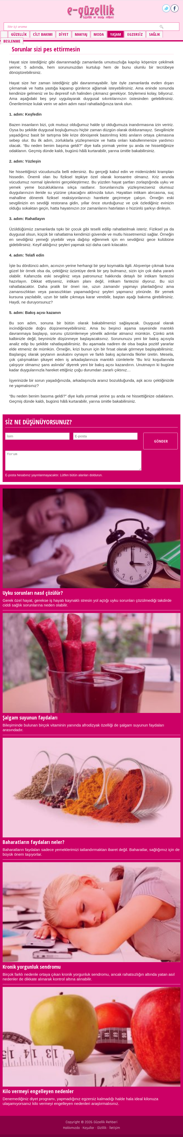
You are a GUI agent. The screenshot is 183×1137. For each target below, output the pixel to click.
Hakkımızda (71, 1128)
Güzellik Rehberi (105, 1122)
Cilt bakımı (43, 34)
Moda (99, 34)
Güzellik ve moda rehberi (91, 11)
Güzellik (19, 34)
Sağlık (154, 34)
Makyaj (81, 34)
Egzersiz (135, 34)
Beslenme (11, 41)
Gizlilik (101, 1128)
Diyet (63, 34)
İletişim (114, 1128)
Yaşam (115, 34)
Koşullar (88, 1128)
